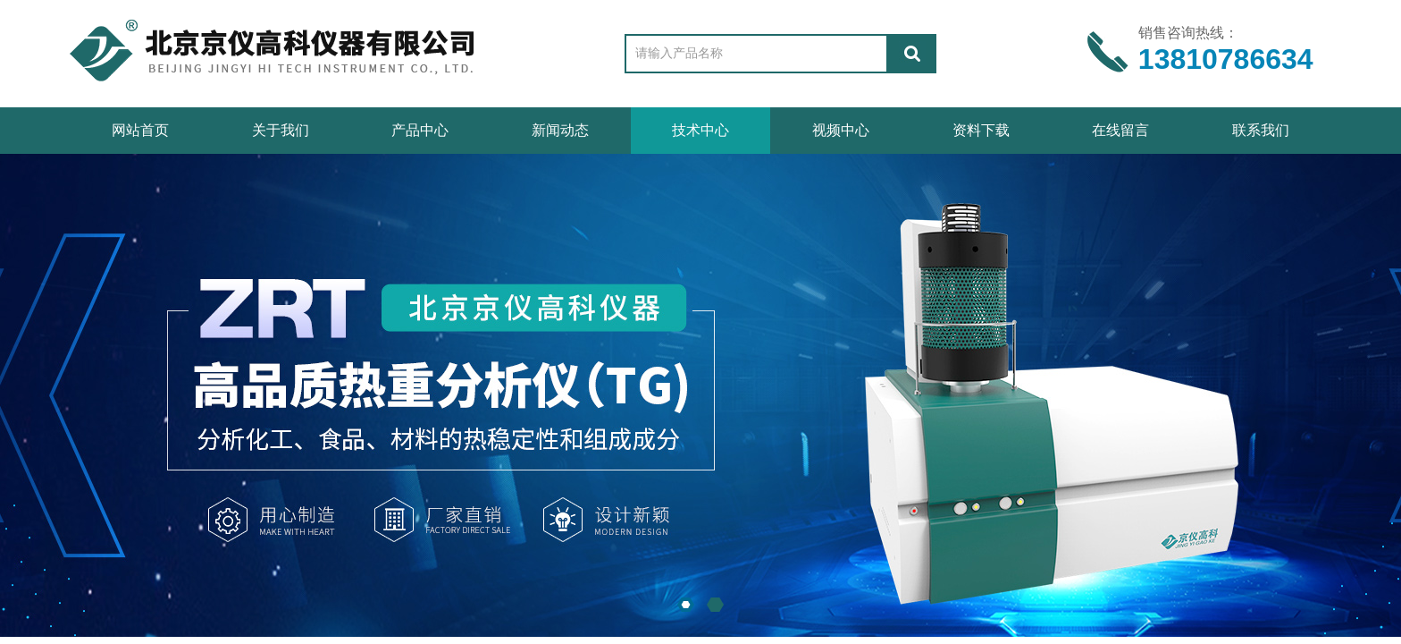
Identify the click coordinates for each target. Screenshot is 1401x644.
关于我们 (280, 130)
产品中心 (420, 130)
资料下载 (981, 130)
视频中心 (840, 130)
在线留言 (1120, 130)
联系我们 (1260, 130)
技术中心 (700, 130)
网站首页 (140, 130)
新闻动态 (560, 130)
